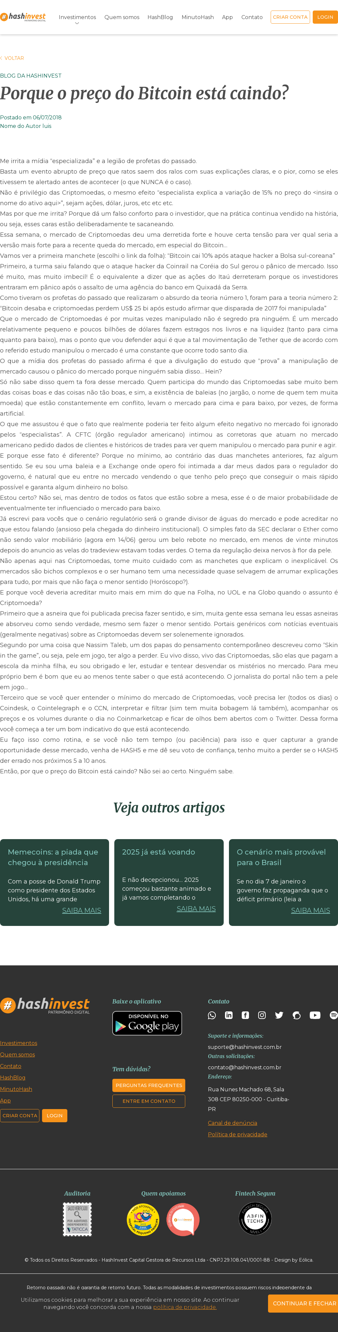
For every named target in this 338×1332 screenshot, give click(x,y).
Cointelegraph (58, 708)
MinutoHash (198, 17)
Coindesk (14, 708)
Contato (252, 17)
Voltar (12, 58)
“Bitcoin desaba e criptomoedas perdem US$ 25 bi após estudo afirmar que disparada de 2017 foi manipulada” (163, 308)
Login (55, 1116)
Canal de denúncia (232, 1123)
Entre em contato (149, 1101)
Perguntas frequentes (149, 1085)
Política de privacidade (237, 1134)
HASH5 (131, 750)
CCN (100, 708)
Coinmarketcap (140, 718)
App (227, 17)
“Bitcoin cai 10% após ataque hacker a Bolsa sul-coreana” (251, 255)
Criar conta (290, 17)
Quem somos (121, 17)
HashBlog (160, 17)
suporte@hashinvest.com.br (245, 1047)
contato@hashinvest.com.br (245, 1067)
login (325, 17)
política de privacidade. (185, 1307)
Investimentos (77, 17)
